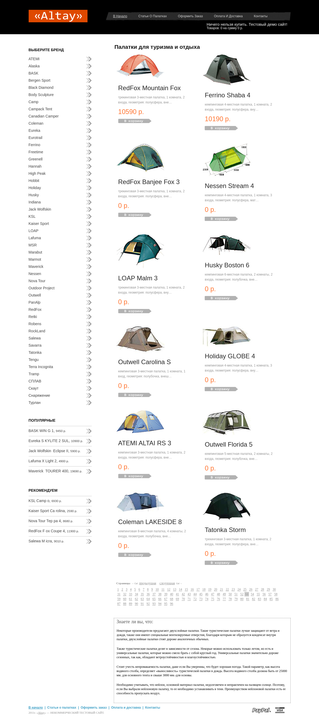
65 (154, 599)
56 (264, 594)
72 (194, 599)
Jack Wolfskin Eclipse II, (55, 451)
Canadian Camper (44, 116)
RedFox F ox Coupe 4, (54, 531)
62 (136, 599)
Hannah (35, 166)
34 (136, 594)
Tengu (34, 360)
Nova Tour (37, 281)
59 (118, 599)
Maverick (36, 266)
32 (124, 594)
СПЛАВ (35, 381)
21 (221, 589)
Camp (33, 102)
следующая (167, 583)
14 (180, 589)
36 (148, 594)
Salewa (35, 338)
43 (189, 594)
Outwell (35, 295)
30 (274, 589)
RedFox (35, 309)
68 (171, 599)
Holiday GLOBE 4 (230, 356)
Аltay (41, 712)
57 (270, 594)
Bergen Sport (40, 80)
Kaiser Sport (39, 223)
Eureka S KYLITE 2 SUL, (56, 441)
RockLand (37, 331)
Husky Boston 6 (227, 265)
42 (183, 594)
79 (236, 599)
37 (154, 594)
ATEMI (34, 59)
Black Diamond (41, 87)
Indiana (35, 202)
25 (245, 589)
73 (200, 599)
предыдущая (147, 583)
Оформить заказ (190, 16)
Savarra (35, 345)
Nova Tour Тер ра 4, (51, 521)
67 (165, 599)
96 (171, 604)
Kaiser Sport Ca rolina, (53, 511)
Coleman (36, 123)
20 (215, 589)
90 (136, 604)
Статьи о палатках (152, 16)
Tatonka (35, 352)
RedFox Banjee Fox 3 (149, 181)
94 (159, 604)
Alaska (34, 66)
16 (192, 589)
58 (275, 594)
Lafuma (35, 238)
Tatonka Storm (225, 529)
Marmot (35, 259)
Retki (33, 317)
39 (165, 594)
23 (233, 589)
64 (148, 599)
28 (262, 589)
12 (168, 589)
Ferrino (34, 145)
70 (183, 599)
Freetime (36, 152)
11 (163, 589)
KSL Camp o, (45, 501)
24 (239, 589)
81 (247, 599)
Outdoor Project (42, 288)
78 (230, 599)
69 (177, 599)
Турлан (35, 402)
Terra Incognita (41, 367)
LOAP (33, 231)
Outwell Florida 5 (228, 444)
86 (277, 599)
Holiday (35, 188)
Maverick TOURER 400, (55, 471)
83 (259, 599)
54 (252, 594)
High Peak (37, 173)
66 (159, 599)
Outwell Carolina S (144, 361)
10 (157, 589)
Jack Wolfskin (40, 209)
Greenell (36, 159)
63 (142, 599)
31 (118, 594)
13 (174, 589)
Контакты (261, 16)
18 (204, 589)
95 (165, 604)
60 (124, 599)
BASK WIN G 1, (47, 431)
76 (218, 599)
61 (130, 599)
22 (227, 589)
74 (206, 599)
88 (124, 604)
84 (265, 599)
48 (218, 594)
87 (118, 604)
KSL (32, 216)
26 (250, 589)
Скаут (34, 388)
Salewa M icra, (46, 541)
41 (177, 594)
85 (271, 599)
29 (268, 589)
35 (142, 594)
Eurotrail (35, 138)
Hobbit (34, 180)
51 (236, 594)
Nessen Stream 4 (229, 185)
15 (186, 589)
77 (224, 599)
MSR (33, 245)
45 (200, 594)
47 (212, 594)
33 (130, 594)
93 (154, 604)
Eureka (34, 130)
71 (189, 599)
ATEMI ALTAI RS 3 (144, 443)
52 (241, 594)
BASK (33, 73)
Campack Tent (40, 109)
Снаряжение (39, 395)
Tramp (34, 374)
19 (209, 589)
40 (171, 594)
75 (212, 599)
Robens (35, 324)
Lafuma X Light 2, (49, 461)
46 (206, 594)
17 (198, 589)
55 (258, 594)
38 (159, 594)
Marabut (35, 252)
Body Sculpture (41, 95)
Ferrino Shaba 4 (227, 95)
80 (241, 599)
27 (256, 589)
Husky (34, 195)
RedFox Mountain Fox (149, 87)
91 (142, 604)
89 (130, 604)
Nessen (35, 274)
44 (194, 594)
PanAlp (35, 302)
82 (253, 599)
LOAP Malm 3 (138, 278)
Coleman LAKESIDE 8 (150, 521)
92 (148, 604)
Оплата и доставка (228, 16)
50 (230, 594)
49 (224, 594)
